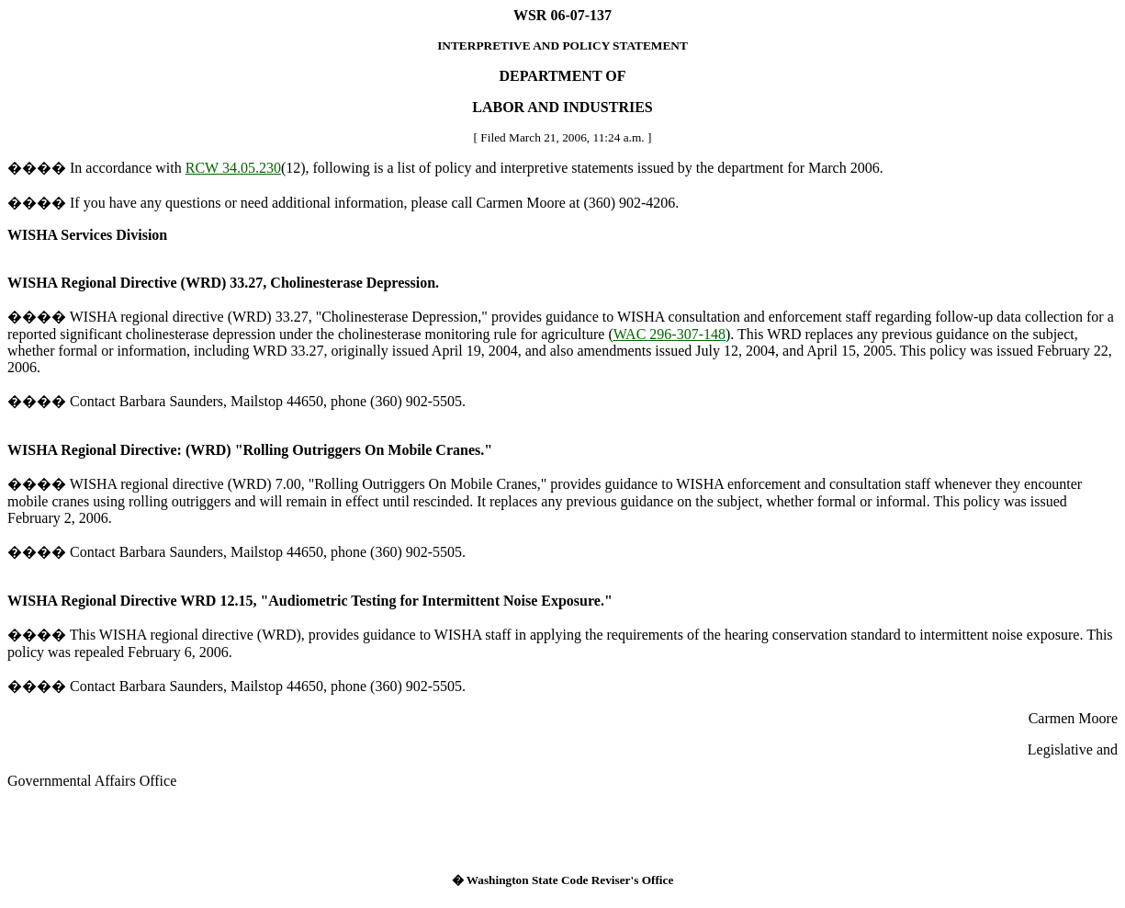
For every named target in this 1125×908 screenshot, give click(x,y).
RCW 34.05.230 (233, 168)
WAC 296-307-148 (669, 334)
